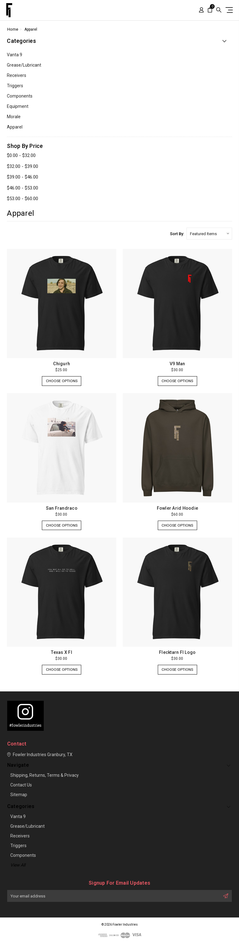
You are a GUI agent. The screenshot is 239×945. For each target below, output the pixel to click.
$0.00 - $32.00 (21, 155)
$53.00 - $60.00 (22, 198)
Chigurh (61, 363)
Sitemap (18, 794)
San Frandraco (61, 508)
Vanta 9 (14, 54)
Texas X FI (61, 652)
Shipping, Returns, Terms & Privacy (44, 775)
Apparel (30, 29)
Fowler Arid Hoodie (177, 508)
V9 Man (177, 363)
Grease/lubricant (24, 65)
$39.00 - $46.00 (22, 177)
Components (19, 96)
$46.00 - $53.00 (22, 188)
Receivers (16, 75)
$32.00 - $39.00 (22, 166)
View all (17, 864)
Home (12, 29)
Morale (14, 116)
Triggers (15, 85)
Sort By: (177, 233)
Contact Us (21, 784)
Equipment (17, 106)
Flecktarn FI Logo (177, 652)
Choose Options (61, 381)
